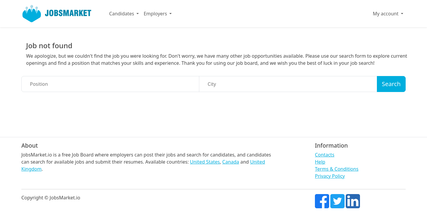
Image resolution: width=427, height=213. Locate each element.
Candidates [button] (122, 13)
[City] (288, 84)
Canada (230, 162)
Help (320, 162)
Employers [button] (156, 13)
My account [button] (386, 13)
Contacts (324, 154)
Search (391, 84)
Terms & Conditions (337, 169)
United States (205, 162)
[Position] (110, 84)
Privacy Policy (330, 176)
